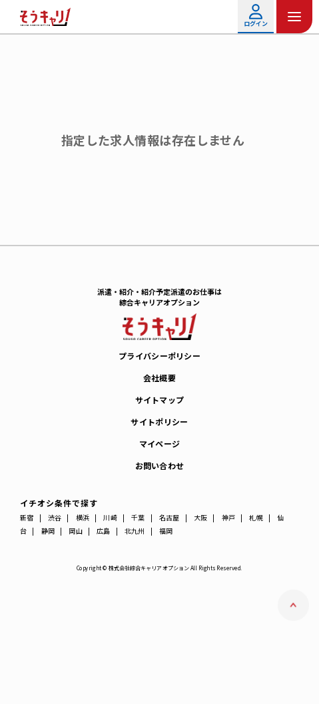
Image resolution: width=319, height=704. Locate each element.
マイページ (159, 443)
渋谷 (55, 517)
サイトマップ (159, 399)
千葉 (138, 517)
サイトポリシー (159, 421)
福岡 (166, 531)
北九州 (135, 531)
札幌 (256, 517)
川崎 (110, 517)
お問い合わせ (159, 465)
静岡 (48, 531)
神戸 (229, 517)
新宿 (27, 517)
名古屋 (169, 517)
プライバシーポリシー (159, 355)
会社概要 (159, 377)
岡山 (76, 531)
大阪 (201, 517)
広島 (104, 531)
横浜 (83, 517)
